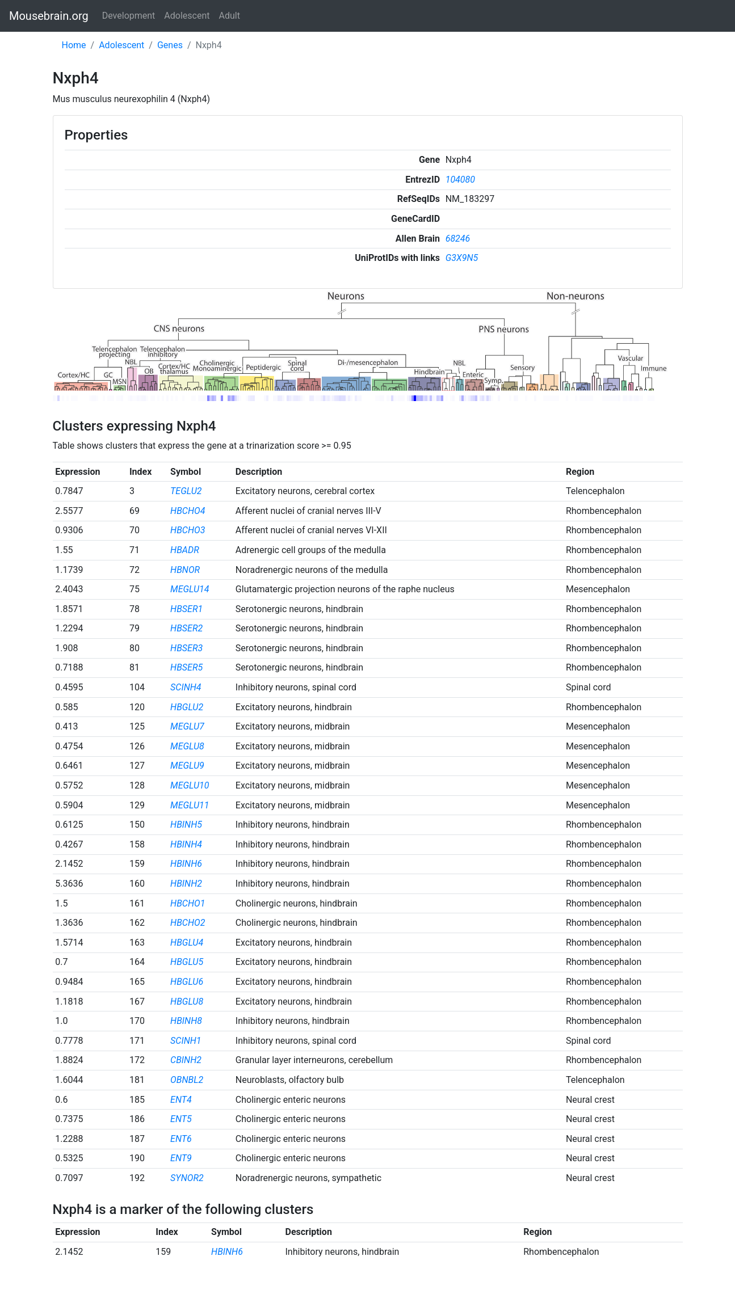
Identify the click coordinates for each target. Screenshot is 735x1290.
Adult (229, 15)
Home (74, 45)
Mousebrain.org (49, 16)
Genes (170, 45)
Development (129, 15)
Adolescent (186, 15)
